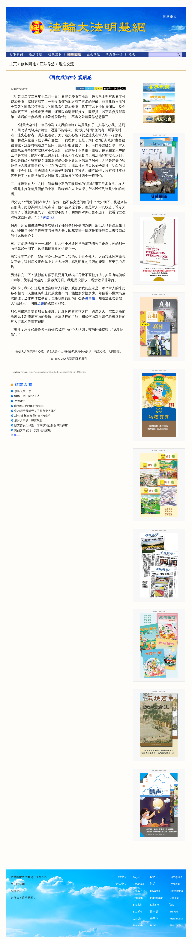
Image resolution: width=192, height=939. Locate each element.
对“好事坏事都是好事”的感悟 (32, 415)
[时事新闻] (15, 55)
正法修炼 (47, 64)
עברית (153, 876)
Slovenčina (176, 890)
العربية (136, 876)
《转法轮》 (47, 217)
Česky (136, 890)
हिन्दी (152, 883)
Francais (138, 925)
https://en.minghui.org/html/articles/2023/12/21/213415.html (57, 372)
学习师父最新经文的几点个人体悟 (35, 410)
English (137, 904)
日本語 (154, 911)
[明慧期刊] (55, 55)
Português (176, 876)
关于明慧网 (18, 884)
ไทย (172, 904)
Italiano (154, 904)
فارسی (137, 918)
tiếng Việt (175, 925)
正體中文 (121, 876)
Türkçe (174, 911)
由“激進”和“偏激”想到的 (29, 405)
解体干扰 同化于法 (27, 396)
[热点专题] (35, 55)
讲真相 (90, 298)
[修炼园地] (74, 55)
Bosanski (138, 883)
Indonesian (156, 897)
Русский (175, 883)
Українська (176, 918)
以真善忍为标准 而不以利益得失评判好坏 (41, 425)
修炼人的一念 (22, 391)
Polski (153, 925)
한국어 (154, 918)
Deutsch (138, 897)
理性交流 (66, 64)
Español (137, 911)
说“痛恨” (19, 401)
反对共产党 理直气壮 (28, 420)
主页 (13, 64)
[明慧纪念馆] (114, 55)
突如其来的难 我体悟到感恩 (32, 430)
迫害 (40, 303)
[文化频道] (93, 55)
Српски (174, 897)
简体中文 (121, 883)
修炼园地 (28, 64)
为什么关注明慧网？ (23, 897)
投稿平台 (16, 891)
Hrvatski (155, 890)
